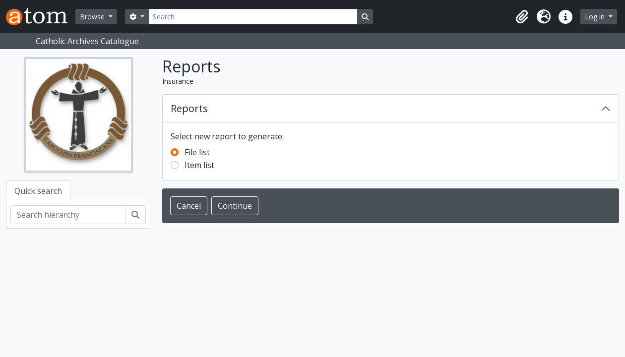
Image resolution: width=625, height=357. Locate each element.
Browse (93, 16)
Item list (199, 165)
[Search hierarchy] (67, 214)
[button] (522, 17)
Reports (189, 108)
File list (197, 152)
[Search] (253, 16)
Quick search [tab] (38, 190)
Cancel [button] (189, 205)
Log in (596, 16)
